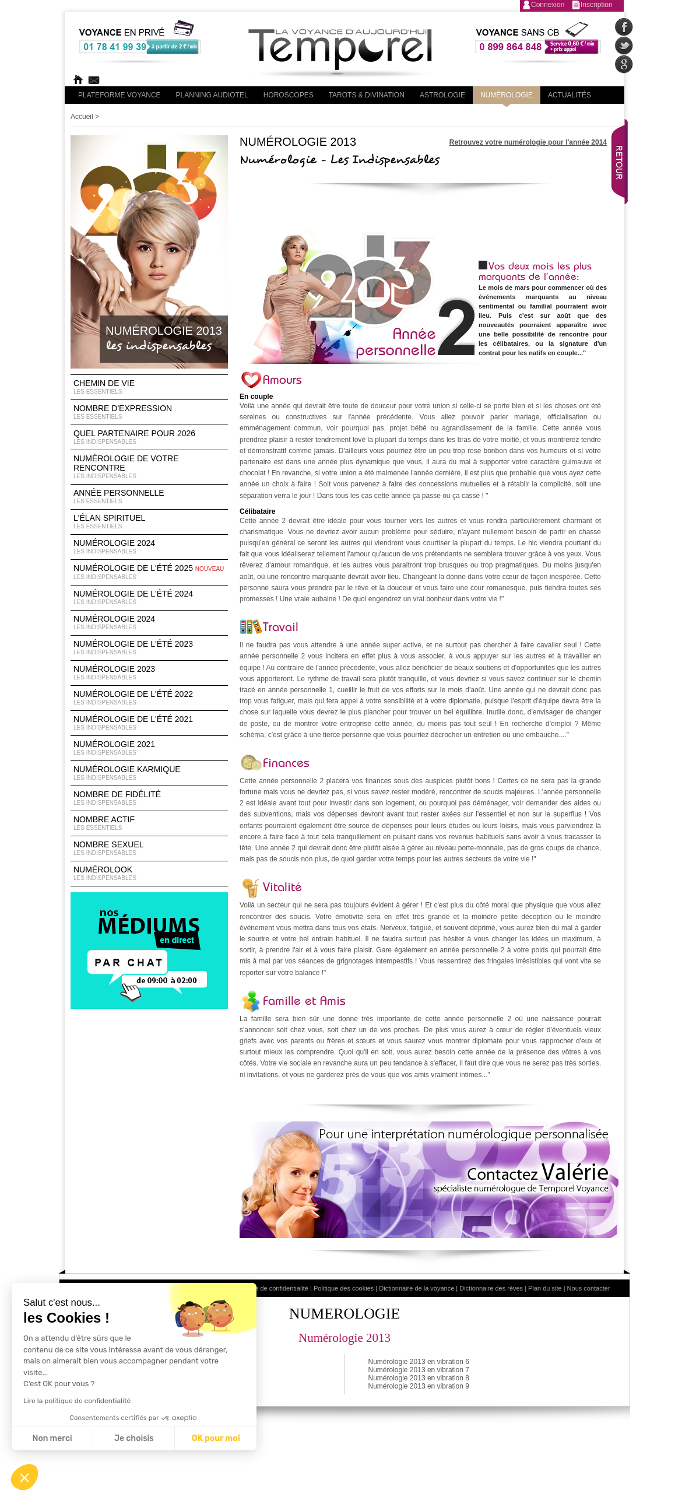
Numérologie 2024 (149, 547)
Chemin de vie (149, 387)
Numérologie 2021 (149, 748)
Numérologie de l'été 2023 (149, 648)
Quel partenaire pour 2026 (149, 437)
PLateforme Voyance (119, 95)
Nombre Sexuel (149, 848)
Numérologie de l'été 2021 (149, 723)
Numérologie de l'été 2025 (149, 572)
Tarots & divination (367, 95)
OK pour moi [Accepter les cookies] (216, 1438)
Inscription (597, 5)
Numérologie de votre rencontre (149, 467)
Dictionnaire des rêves (491, 1288)
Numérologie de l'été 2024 (149, 597)
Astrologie (442, 95)
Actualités (569, 95)
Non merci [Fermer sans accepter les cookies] (52, 1438)
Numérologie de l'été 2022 (149, 698)
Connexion (547, 5)
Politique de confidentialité (271, 1288)
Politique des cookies (344, 1288)
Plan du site (544, 1288)
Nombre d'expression (149, 412)
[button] (24, 1477)
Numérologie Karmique (149, 773)
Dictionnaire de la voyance (416, 1288)
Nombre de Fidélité (149, 798)
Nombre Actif (149, 823)
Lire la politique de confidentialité (77, 1401)
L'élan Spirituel (149, 522)
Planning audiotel (212, 95)
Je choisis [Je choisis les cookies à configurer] (134, 1438)
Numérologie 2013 (344, 1338)
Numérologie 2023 (149, 673)
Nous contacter (588, 1288)
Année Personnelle (149, 497)
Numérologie (506, 95)
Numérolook (149, 873)
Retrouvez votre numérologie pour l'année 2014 (528, 142)
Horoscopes (288, 95)
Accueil (82, 117)
